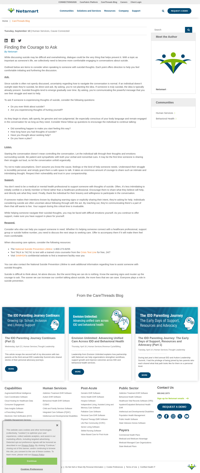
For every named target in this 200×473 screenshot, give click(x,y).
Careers (124, 2)
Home (5, 21)
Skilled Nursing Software (91, 431)
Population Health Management (132, 415)
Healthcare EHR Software (15, 431)
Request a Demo (179, 11)
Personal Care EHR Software (93, 415)
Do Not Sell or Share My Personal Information (84, 467)
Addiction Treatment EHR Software (57, 393)
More (11, 369)
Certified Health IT (147, 467)
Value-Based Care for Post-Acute (94, 434)
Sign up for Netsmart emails (170, 398)
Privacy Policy (28, 458)
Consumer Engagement (14, 405)
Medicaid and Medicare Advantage (133, 439)
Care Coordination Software (16, 397)
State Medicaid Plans (128, 446)
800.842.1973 (163, 393)
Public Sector (129, 388)
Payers (124, 430)
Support (136, 11)
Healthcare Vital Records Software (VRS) (136, 401)
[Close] (57, 437)
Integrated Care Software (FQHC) (57, 412)
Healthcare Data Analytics (15, 428)
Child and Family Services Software (57, 408)
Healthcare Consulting (14, 424)
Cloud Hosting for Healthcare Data (19, 401)
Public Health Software (128, 419)
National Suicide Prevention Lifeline (33, 249)
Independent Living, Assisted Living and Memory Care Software (97, 406)
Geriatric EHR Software (90, 393)
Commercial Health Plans (129, 435)
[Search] (168, 30)
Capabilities (13, 388)
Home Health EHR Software (92, 397)
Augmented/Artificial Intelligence (18, 393)
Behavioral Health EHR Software (56, 401)
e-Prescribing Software (14, 412)
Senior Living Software (90, 427)
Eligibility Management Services (18, 420)
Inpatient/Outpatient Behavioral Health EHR (134, 406)
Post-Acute (89, 388)
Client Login (136, 2)
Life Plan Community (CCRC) (93, 423)
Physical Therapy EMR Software (94, 419)
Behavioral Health (165, 118)
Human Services (164, 113)
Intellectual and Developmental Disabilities (60, 416)
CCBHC (46, 405)
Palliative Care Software (91, 412)
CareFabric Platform (89, 2)
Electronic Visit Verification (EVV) (18, 416)
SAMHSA (20, 255)
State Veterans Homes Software (132, 423)
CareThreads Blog (109, 2)
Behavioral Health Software (130, 397)
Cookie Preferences (115, 467)
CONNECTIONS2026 (68, 2)
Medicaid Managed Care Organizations (135, 443)
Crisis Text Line (88, 252)
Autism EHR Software (52, 397)
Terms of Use (131, 467)
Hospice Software (88, 401)
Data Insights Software (14, 408)
